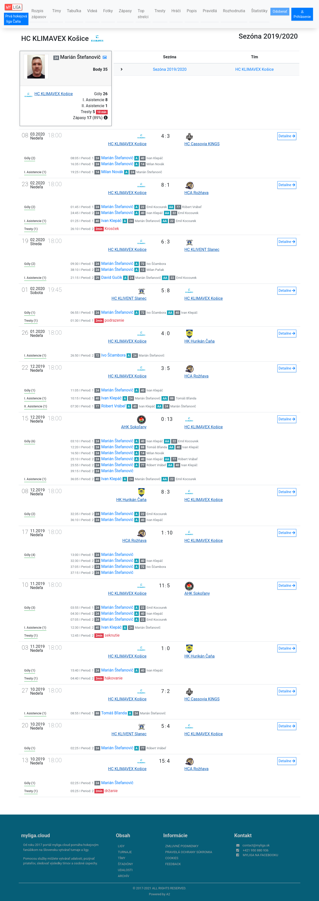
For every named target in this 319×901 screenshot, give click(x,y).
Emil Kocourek (157, 207)
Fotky (108, 10)
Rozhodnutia (234, 10)
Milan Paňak (155, 270)
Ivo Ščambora (156, 264)
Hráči (176, 10)
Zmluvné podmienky (181, 846)
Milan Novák (155, 164)
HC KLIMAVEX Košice (254, 69)
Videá (92, 10)
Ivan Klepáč (155, 158)
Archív (123, 876)
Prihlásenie (302, 14)
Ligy (121, 846)
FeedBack (173, 864)
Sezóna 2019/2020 (169, 69)
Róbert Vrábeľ (192, 207)
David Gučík (111, 277)
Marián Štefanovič (117, 157)
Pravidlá (210, 10)
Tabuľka (74, 10)
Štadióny (125, 864)
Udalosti (125, 870)
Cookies (171, 858)
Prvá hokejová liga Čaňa (16, 18)
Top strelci (143, 13)
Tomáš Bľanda (186, 398)
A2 (168, 894)
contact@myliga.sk (256, 845)
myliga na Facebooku (260, 855)
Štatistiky (259, 10)
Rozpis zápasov (38, 13)
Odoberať (280, 11)
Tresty (160, 10)
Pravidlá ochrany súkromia (188, 852)
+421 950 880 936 (255, 850)
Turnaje (125, 852)
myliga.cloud (35, 835)
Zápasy (125, 10)
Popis (192, 10)
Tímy (56, 10)
